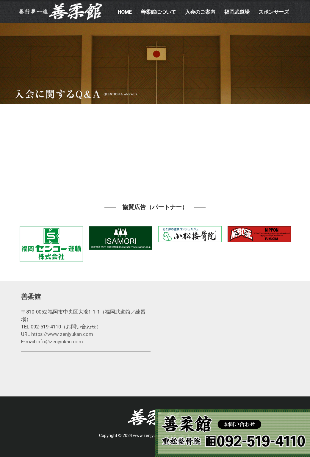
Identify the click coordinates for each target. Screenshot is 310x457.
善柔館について (158, 12)
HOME (125, 12)
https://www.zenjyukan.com (62, 334)
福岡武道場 (237, 12)
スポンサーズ (274, 12)
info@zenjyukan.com (59, 342)
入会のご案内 (200, 12)
